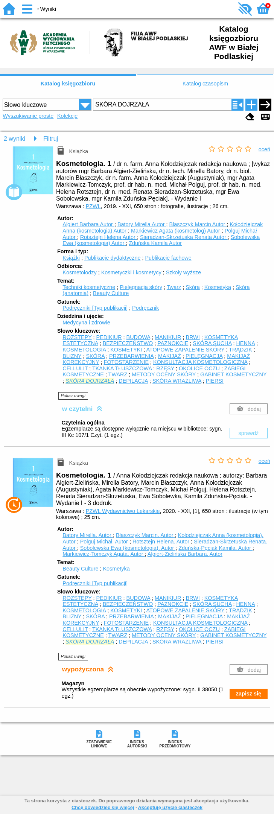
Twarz (174, 287)
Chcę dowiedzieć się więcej (103, 807)
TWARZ (118, 374)
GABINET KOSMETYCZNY (233, 374)
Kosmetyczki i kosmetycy (131, 272)
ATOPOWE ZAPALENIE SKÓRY (185, 350)
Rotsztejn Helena (108, 237)
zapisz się (248, 694)
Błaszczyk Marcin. (145, 535)
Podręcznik (145, 308)
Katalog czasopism (205, 84)
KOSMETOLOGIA (84, 350)
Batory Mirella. (87, 535)
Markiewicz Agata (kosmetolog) (176, 231)
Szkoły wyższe (183, 272)
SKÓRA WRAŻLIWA (176, 381)
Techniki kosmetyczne (88, 287)
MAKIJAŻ (169, 356)
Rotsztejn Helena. (161, 542)
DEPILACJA (133, 381)
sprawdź (249, 433)
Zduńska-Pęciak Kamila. (215, 548)
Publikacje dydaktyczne (112, 258)
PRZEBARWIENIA (131, 356)
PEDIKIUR (109, 337)
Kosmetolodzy (79, 272)
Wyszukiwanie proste (28, 116)
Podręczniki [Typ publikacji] (95, 308)
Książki (71, 258)
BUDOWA (138, 337)
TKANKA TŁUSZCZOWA (122, 368)
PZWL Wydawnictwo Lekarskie (123, 511)
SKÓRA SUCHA (212, 343)
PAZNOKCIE (172, 343)
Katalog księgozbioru (68, 84)
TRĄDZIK (240, 350)
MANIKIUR (168, 337)
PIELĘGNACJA (204, 356)
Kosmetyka (217, 287)
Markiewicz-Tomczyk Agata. (103, 554)
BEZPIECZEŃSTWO (128, 343)
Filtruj (50, 138)
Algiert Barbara (88, 224)
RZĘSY (165, 368)
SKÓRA (95, 356)
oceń (264, 149)
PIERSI (215, 381)
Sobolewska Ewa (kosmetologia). (128, 548)
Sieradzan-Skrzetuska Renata (184, 237)
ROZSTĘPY (76, 337)
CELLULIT (75, 368)
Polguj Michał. (104, 542)
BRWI (192, 337)
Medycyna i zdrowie (86, 323)
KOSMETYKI (126, 350)
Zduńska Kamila (155, 243)
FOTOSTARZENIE (126, 362)
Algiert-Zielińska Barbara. (185, 554)
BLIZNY (71, 356)
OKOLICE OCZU (199, 368)
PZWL (93, 206)
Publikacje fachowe (168, 258)
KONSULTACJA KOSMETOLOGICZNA (200, 362)
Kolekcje (67, 116)
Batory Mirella (141, 224)
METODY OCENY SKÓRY (164, 374)
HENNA (245, 343)
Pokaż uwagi (73, 395)
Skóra (193, 287)
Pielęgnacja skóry (141, 287)
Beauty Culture (111, 293)
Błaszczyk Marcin (198, 224)
